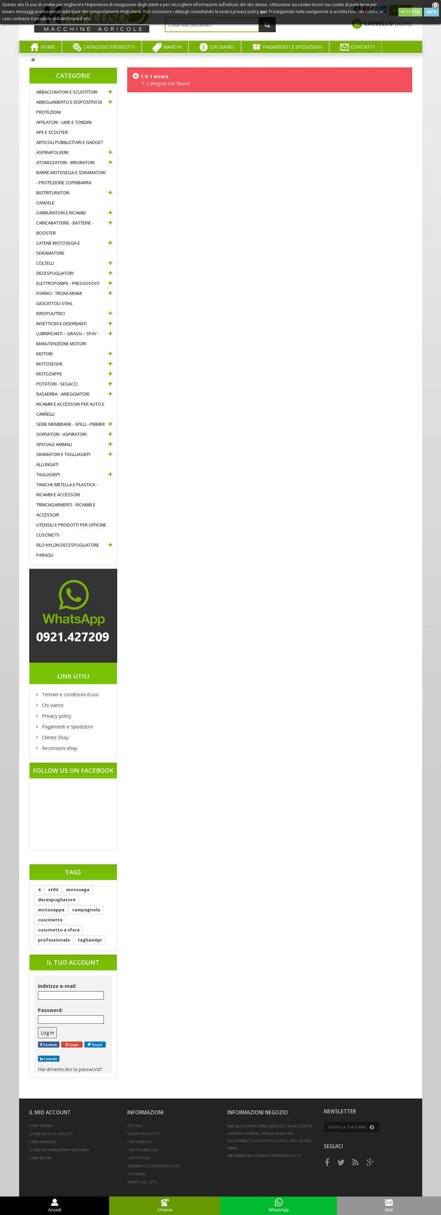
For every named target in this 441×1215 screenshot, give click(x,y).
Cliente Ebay (55, 737)
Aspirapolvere (52, 152)
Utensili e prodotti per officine (71, 525)
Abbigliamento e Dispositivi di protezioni (69, 107)
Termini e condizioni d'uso (70, 694)
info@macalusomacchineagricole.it (264, 1155)
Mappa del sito (142, 1181)
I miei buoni (40, 1157)
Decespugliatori (55, 273)
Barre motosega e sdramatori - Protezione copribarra (70, 177)
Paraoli (44, 555)
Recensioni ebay (59, 748)
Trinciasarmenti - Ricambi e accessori (65, 510)
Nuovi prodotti (143, 1133)
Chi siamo (52, 705)
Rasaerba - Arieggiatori (62, 394)
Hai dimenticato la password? (70, 1069)
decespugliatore (57, 900)
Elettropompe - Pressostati (67, 283)
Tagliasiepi (48, 474)
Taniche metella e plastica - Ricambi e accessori (66, 490)
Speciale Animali (54, 444)
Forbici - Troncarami (59, 293)
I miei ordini (40, 1125)
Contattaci (138, 1157)
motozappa (51, 910)
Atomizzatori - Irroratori (65, 162)
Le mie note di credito (51, 1133)
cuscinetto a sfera (59, 930)
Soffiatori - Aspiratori (61, 434)
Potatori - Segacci (57, 384)
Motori (44, 354)
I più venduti (139, 1141)
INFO (431, 12)
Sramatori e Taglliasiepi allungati (63, 459)
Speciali (134, 1125)
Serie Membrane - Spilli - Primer (70, 424)
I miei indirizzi (42, 1141)
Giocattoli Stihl (54, 303)
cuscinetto (50, 920)
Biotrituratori (53, 193)
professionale (54, 940)
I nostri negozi (142, 1149)
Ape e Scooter (52, 132)
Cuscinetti (47, 535)
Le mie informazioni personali (59, 1149)
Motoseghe (49, 364)
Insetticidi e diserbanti (61, 323)
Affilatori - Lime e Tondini (64, 122)
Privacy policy (56, 716)
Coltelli (45, 263)
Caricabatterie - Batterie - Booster (64, 228)
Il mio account (50, 1112)
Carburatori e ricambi (61, 213)
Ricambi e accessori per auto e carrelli (70, 409)
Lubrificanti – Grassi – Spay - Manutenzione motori (67, 339)
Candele (45, 203)
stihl (53, 890)
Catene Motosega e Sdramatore (58, 248)
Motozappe (49, 374)
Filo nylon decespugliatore (67, 545)
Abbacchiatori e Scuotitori (66, 92)
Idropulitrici (50, 313)
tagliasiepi (90, 940)
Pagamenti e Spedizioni (67, 726)
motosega (77, 890)
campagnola (86, 910)
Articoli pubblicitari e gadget (69, 142)
